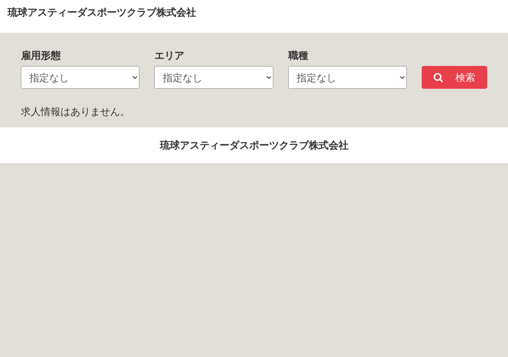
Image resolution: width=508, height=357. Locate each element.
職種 (298, 55)
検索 (454, 77)
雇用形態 (41, 55)
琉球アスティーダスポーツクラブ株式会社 (101, 12)
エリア (169, 55)
